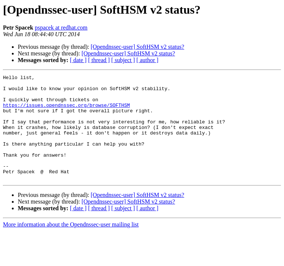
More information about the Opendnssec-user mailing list (71, 245)
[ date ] (78, 60)
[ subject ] (123, 60)
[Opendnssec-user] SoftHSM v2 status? (137, 47)
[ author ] (147, 60)
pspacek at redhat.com (61, 27)
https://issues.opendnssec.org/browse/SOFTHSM (66, 111)
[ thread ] (99, 60)
